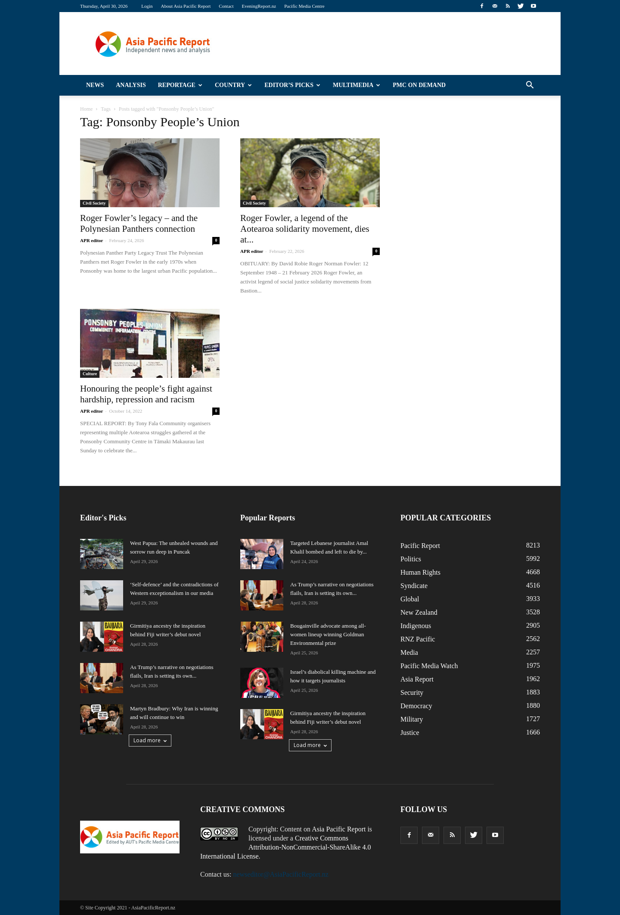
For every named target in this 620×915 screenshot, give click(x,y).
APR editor (91, 240)
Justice (409, 732)
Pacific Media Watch (429, 665)
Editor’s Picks (292, 85)
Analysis (131, 85)
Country (233, 85)
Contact (226, 6)
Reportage (180, 85)
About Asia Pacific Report (186, 6)
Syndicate (414, 585)
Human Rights (420, 572)
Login (146, 6)
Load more (150, 740)
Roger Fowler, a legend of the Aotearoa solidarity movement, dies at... (304, 229)
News (95, 85)
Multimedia (356, 85)
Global (409, 599)
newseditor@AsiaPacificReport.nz (280, 874)
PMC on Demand (419, 85)
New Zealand (418, 612)
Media (409, 652)
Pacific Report (420, 545)
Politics (410, 559)
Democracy (416, 706)
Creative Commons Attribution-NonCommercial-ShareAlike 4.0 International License (285, 847)
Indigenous (415, 625)
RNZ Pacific (417, 639)
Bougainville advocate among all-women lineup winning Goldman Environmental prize (328, 634)
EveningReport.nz (259, 6)
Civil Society (94, 203)
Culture (90, 373)
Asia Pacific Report (339, 829)
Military (411, 719)
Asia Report (417, 679)
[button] (529, 85)
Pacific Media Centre (304, 6)
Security (411, 692)
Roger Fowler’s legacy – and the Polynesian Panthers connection (139, 223)
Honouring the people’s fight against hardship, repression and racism (146, 394)
